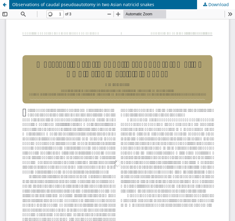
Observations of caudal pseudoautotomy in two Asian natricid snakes (83, 4)
